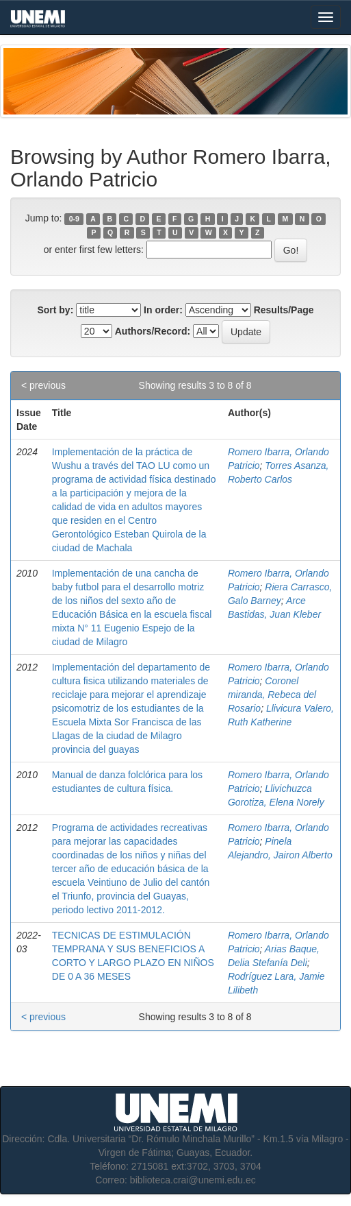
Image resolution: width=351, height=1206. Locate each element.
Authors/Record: (152, 331)
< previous (43, 385)
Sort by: (55, 309)
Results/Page (284, 309)
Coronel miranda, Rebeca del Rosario (272, 694)
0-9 (74, 219)
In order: (163, 309)
